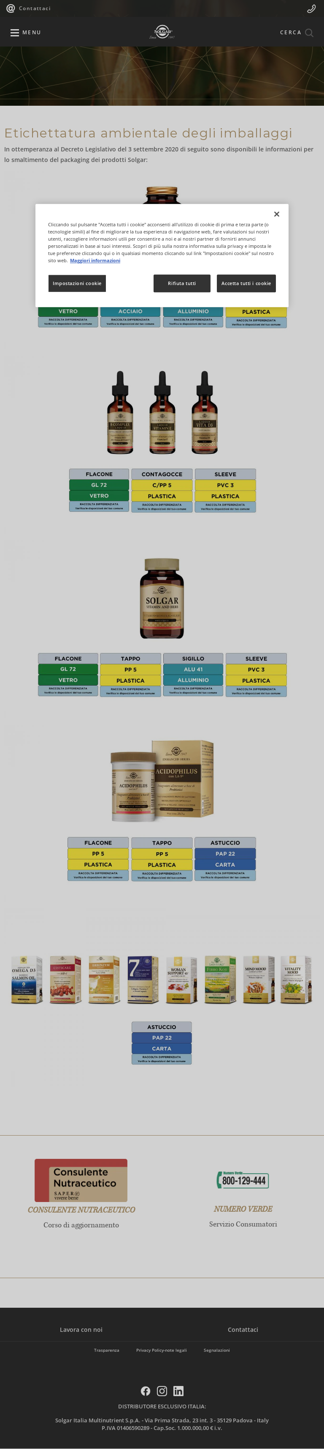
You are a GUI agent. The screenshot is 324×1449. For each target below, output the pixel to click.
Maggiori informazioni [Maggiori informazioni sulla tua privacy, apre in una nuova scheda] (95, 260)
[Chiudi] (276, 214)
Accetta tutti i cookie (246, 283)
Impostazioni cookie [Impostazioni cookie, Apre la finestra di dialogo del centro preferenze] (77, 283)
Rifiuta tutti (182, 283)
